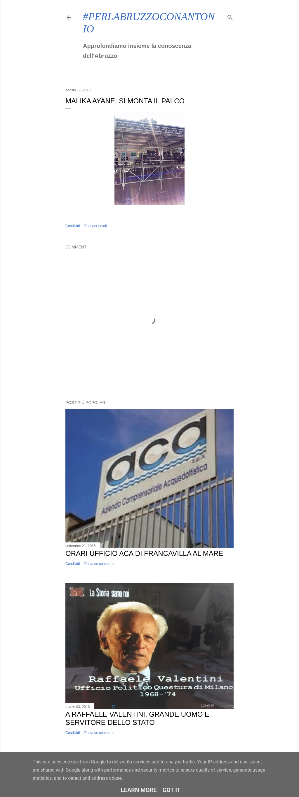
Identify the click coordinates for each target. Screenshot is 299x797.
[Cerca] (230, 16)
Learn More (139, 789)
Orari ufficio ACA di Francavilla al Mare (144, 553)
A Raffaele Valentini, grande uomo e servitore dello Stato (137, 718)
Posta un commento (100, 564)
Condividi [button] (72, 226)
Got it (172, 789)
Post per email (95, 226)
